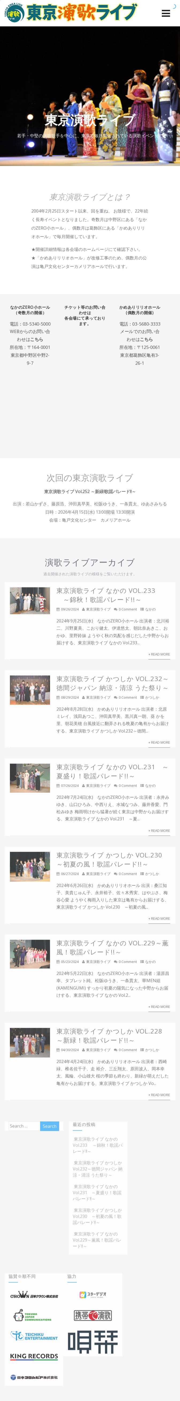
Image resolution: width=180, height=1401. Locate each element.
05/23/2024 (70, 964)
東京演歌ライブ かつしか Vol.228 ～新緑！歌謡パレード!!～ (109, 1038)
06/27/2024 (70, 876)
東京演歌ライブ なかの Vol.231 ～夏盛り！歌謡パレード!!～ (112, 774)
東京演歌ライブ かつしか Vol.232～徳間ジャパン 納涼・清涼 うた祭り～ (112, 686)
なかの (150, 612)
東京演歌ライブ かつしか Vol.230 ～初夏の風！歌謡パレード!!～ (112, 862)
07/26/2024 (70, 788)
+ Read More (159, 656)
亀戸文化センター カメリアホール (96, 520)
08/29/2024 (70, 699)
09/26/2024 (70, 612)
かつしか (152, 699)
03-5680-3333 (149, 325)
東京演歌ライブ (98, 612)
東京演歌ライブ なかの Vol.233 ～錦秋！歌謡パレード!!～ (105, 598)
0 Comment (128, 612)
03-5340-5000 (34, 325)
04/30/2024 (70, 1052)
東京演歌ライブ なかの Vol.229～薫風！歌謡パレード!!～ (112, 950)
